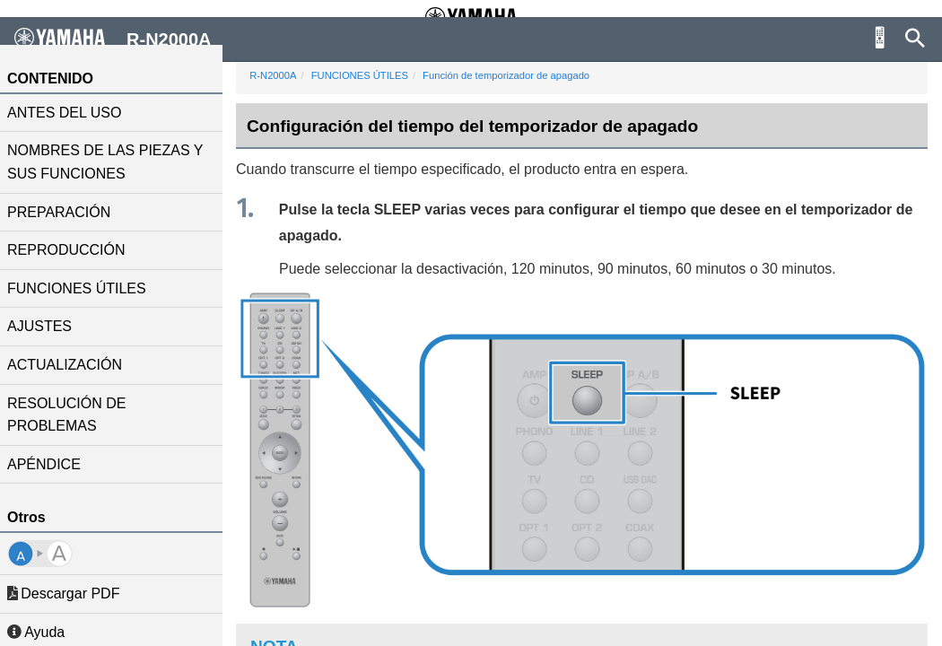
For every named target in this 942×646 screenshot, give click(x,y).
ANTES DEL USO (71, 112)
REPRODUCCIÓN (73, 250)
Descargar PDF (70, 593)
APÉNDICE (51, 464)
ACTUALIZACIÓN (71, 364)
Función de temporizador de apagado (513, 75)
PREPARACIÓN (66, 212)
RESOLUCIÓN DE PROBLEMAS (73, 415)
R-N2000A (280, 75)
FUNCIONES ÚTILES (83, 288)
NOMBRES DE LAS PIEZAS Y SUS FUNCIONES (112, 162)
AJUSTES (46, 326)
